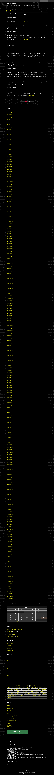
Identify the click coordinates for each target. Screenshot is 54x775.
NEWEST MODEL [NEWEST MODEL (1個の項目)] (18, 687)
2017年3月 (9, 166)
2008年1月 (10, 285)
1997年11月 (10, 588)
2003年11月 (10, 410)
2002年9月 (9, 444)
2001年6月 (10, 482)
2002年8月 (10, 447)
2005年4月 (10, 367)
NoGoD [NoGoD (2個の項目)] (24, 687)
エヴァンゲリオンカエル (16, 14)
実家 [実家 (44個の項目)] (39, 693)
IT (7, 670)
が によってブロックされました (17, 732)
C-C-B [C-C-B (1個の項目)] (23, 685)
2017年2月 (9, 169)
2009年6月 (10, 243)
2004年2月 (9, 402)
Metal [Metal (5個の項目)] (9, 687)
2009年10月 (10, 233)
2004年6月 (9, 392)
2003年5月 (10, 424)
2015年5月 (9, 191)
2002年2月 (10, 462)
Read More (27, 21)
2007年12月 (10, 288)
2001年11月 (10, 469)
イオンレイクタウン (11, 636)
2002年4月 (10, 457)
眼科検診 (9, 764)
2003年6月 (9, 422)
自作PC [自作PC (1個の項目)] (44, 695)
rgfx (8, 713)
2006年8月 (10, 328)
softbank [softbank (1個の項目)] (40, 687)
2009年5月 (10, 246)
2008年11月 (10, 261)
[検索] (47, 1)
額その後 (8, 646)
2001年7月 (10, 479)
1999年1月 (10, 554)
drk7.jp (8, 705)
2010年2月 (10, 223)
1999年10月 (10, 531)
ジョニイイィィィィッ (15, 65)
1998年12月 (10, 556)
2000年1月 (10, 524)
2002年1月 (10, 464)
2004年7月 (9, 390)
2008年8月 (10, 268)
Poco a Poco (9, 711)
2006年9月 (10, 325)
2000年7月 (10, 509)
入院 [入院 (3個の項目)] (25, 693)
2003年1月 (9, 434)
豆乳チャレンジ (10, 643)
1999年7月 (10, 539)
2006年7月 (10, 330)
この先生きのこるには (11, 718)
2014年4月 (9, 206)
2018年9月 (9, 127)
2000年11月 (10, 499)
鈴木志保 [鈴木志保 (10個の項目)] (29, 697)
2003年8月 (9, 417)
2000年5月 (10, 514)
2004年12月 (10, 377)
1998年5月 (10, 573)
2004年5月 (9, 395)
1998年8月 (10, 566)
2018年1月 (9, 144)
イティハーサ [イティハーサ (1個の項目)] (37, 689)
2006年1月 (10, 345)
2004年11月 (10, 380)
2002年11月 (10, 439)
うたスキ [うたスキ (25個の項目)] (27, 689)
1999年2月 (10, 551)
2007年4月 (10, 308)
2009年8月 (10, 238)
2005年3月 (10, 370)
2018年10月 (10, 124)
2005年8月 (10, 357)
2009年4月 (10, 248)
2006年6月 (10, 333)
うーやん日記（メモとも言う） (13, 715)
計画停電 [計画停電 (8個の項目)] (9, 697)
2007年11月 (10, 290)
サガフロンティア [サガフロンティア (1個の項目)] (34, 691)
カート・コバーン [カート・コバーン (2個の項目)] (11, 691)
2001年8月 (10, 477)
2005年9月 (10, 355)
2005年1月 (10, 375)
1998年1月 (10, 583)
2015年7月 (9, 186)
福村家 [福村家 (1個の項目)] (39, 695)
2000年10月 (10, 501)
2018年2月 (9, 141)
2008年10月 (10, 263)
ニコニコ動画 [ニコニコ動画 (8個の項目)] (10, 693)
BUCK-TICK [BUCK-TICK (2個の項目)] (18, 685)
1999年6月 (10, 541)
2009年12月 (10, 228)
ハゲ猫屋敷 (9, 723)
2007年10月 (10, 293)
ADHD (8, 660)
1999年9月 (10, 534)
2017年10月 (10, 151)
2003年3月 (9, 429)
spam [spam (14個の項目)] (45, 687)
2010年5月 (9, 216)
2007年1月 (10, 315)
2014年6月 (9, 201)
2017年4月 (9, 164)
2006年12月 (10, 318)
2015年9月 (10, 181)
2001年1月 (10, 494)
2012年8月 (9, 211)
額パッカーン (9, 648)
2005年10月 (10, 352)
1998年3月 (10, 578)
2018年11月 (10, 122)
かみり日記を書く (10, 716)
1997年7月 (10, 598)
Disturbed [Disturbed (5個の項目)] (36, 685)
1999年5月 (10, 544)
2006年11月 (10, 320)
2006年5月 (10, 335)
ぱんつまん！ (12, 28)
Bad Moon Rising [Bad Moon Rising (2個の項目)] (11, 685)
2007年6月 (10, 303)
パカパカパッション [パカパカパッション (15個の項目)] (18, 693)
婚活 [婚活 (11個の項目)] (29, 693)
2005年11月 (10, 350)
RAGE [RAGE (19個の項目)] (32, 687)
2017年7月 (9, 159)
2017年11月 (10, 149)
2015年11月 (10, 176)
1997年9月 (10, 593)
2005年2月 (10, 372)
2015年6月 (9, 189)
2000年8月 (10, 506)
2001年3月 (10, 489)
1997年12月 (10, 586)
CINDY (22, 629)
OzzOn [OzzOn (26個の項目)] (28, 687)
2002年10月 (10, 442)
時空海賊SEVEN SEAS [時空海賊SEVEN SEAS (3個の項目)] (12, 695)
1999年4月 (10, 546)
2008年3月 (10, 280)
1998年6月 (10, 571)
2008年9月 (10, 266)
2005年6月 (10, 362)
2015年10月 (10, 179)
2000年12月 (10, 496)
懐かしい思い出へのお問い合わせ (13, 629)
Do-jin (8, 665)
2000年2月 (10, 521)
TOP (8, 10)
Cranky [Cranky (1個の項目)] (31, 685)
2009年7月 (10, 241)
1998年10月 (10, 561)
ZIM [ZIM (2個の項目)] (23, 689)
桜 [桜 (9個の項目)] (26, 695)
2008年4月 (10, 278)
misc (15, 17)
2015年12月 (10, 174)
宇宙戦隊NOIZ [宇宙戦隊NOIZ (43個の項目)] (34, 693)
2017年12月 (10, 146)
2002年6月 (10, 452)
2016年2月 (9, 171)
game (8, 668)
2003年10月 (10, 412)
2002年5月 (10, 454)
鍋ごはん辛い (9, 631)
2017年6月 (9, 161)
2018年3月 (9, 139)
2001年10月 (10, 472)
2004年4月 (9, 397)
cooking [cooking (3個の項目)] (27, 685)
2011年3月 (10, 213)
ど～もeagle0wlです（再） (12, 720)
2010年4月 (10, 218)
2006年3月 (10, 340)
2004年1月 (9, 405)
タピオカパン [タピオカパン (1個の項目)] (42, 691)
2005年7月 (10, 360)
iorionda (8, 706)
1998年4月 (10, 576)
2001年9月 (10, 474)
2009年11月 (10, 231)
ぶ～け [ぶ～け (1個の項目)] (32, 689)
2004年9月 (10, 385)
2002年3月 (10, 459)
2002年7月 (10, 449)
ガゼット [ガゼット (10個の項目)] (18, 691)
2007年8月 (10, 298)
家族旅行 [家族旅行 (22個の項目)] (44, 693)
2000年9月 (10, 504)
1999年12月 (10, 526)
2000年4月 (10, 516)
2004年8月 (10, 387)
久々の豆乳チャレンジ (11, 650)
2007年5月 (10, 305)
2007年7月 (10, 300)
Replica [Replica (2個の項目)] (36, 687)
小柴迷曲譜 (9, 725)
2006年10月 (10, 323)
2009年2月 (10, 253)
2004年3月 (9, 400)
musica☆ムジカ (10, 708)
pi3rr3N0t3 (9, 710)
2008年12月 (10, 258)
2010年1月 (10, 226)
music (8, 675)
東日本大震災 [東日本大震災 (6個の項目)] (21, 695)
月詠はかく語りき (10, 726)
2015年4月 (9, 194)
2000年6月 (10, 511)
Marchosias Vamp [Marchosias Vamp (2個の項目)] (42, 685)
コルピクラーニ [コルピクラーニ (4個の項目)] (26, 691)
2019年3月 (9, 112)
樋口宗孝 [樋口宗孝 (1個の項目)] (34, 695)
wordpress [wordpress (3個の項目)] (16, 689)
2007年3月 (10, 310)
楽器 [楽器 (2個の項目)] (29, 695)
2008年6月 (10, 273)
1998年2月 (10, 581)
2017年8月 (9, 156)
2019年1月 (9, 117)
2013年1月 (10, 208)
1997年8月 (10, 596)
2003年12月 (10, 407)
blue (8, 663)
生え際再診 (9, 645)
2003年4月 (9, 427)
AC (7, 658)
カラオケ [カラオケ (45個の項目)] (44, 689)
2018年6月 (9, 134)
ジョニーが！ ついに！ (16, 84)
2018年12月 (10, 119)
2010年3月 (10, 221)
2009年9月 (10, 236)
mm (14, 632)
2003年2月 (9, 432)
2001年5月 (10, 484)
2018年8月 (9, 129)
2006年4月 (10, 338)
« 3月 (17, 621)
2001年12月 (10, 467)
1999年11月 (10, 529)
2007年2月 (10, 313)
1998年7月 (10, 568)
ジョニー (10, 46)
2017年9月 (9, 154)
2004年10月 (10, 382)
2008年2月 (10, 283)
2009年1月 (10, 256)
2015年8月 (9, 184)
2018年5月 (9, 136)
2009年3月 (10, 251)
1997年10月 (10, 591)
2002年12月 (10, 437)
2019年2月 (9, 114)
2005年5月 (10, 365)
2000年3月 (10, 519)
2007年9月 (10, 295)
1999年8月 (10, 536)
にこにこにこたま (10, 721)
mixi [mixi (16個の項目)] (12, 687)
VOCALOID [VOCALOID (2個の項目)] (10, 689)
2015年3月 (9, 196)
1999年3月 (10, 549)
